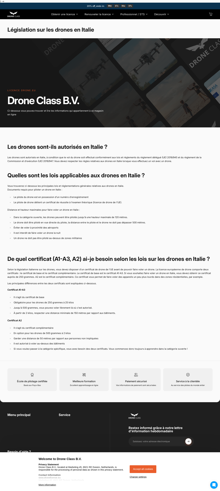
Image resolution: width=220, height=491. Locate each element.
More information (47, 484)
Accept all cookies (143, 469)
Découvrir (13, 437)
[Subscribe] (188, 442)
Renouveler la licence (19, 427)
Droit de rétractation (70, 432)
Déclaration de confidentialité (76, 427)
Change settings (138, 477)
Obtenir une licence (18, 423)
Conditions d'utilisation (72, 423)
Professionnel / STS (18, 432)
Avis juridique (66, 437)
